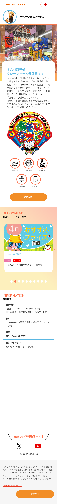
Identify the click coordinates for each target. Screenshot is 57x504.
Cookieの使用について (12, 486)
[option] (28, 50)
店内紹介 (28, 197)
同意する (35, 494)
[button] (11, 281)
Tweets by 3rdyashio (28, 454)
